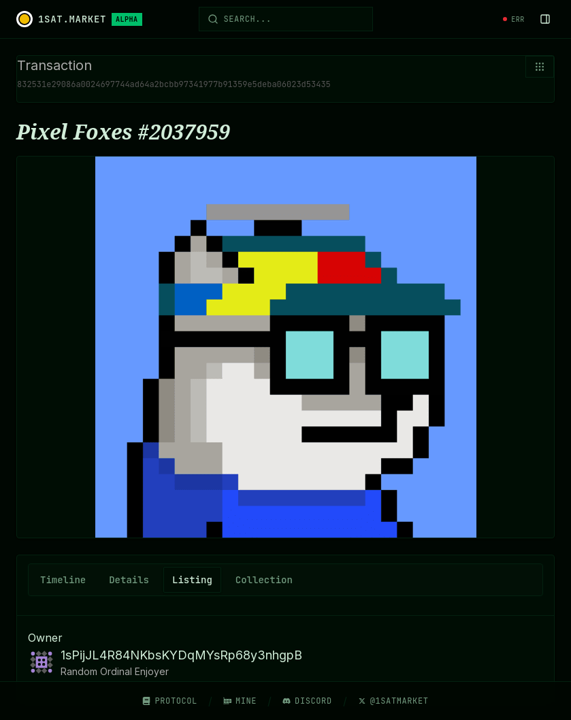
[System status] (513, 19)
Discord (307, 701)
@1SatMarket (393, 701)
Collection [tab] (264, 580)
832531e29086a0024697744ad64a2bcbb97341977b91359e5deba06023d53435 (174, 84)
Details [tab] (129, 580)
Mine (240, 701)
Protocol (169, 701)
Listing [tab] (192, 580)
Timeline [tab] (63, 580)
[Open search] (286, 19)
